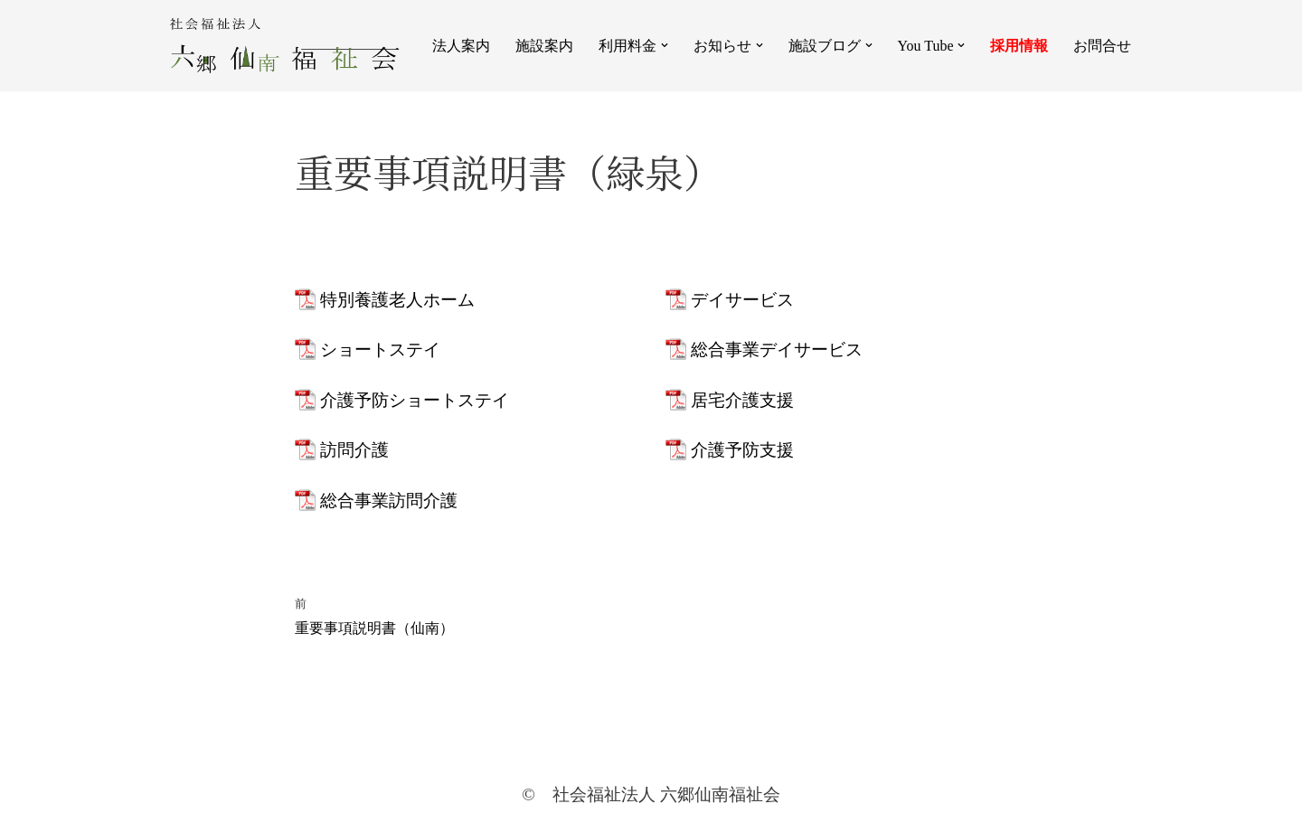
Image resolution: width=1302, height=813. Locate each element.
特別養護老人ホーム (397, 299)
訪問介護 (354, 449)
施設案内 (544, 45)
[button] (664, 45)
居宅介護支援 (742, 400)
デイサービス (742, 299)
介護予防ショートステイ (414, 400)
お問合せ (1102, 45)
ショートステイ (380, 349)
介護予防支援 (742, 449)
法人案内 (461, 45)
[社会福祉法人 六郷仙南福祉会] (284, 45)
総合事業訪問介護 (389, 500)
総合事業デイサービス (777, 349)
